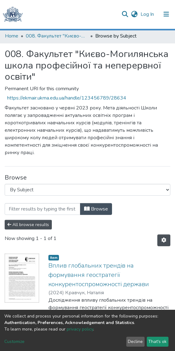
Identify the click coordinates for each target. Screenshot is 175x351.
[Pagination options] (163, 240)
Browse (96, 209)
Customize (14, 341)
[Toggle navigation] (166, 14)
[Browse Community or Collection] (87, 190)
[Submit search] (125, 14)
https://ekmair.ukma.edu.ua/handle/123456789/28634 (66, 98)
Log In (148, 14)
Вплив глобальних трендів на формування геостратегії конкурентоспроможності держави (98, 274)
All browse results (28, 225)
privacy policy (80, 329)
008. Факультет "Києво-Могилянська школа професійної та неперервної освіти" (57, 36)
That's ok (157, 341)
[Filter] (42, 209)
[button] (134, 14)
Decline (135, 341)
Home (11, 36)
